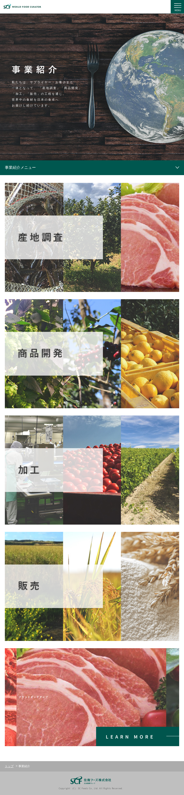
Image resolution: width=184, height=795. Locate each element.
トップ (9, 766)
